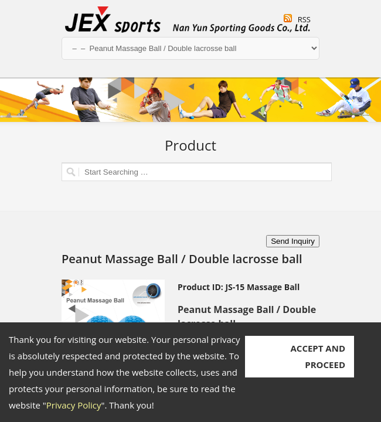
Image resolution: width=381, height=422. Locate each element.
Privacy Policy (73, 405)
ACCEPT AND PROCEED (317, 356)
